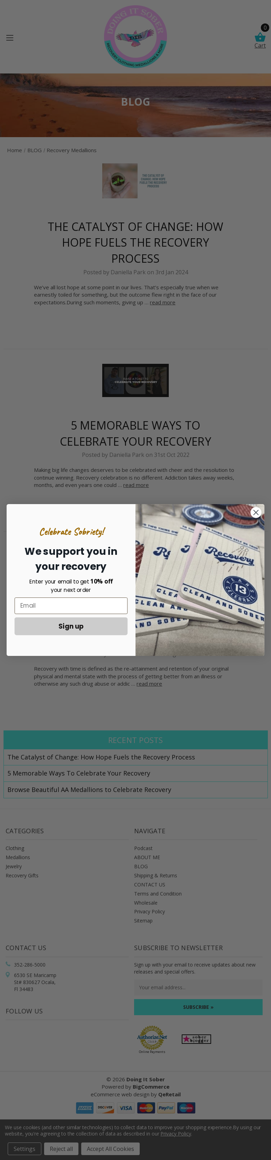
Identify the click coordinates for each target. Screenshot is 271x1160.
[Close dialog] (256, 512)
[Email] (71, 605)
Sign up (71, 625)
